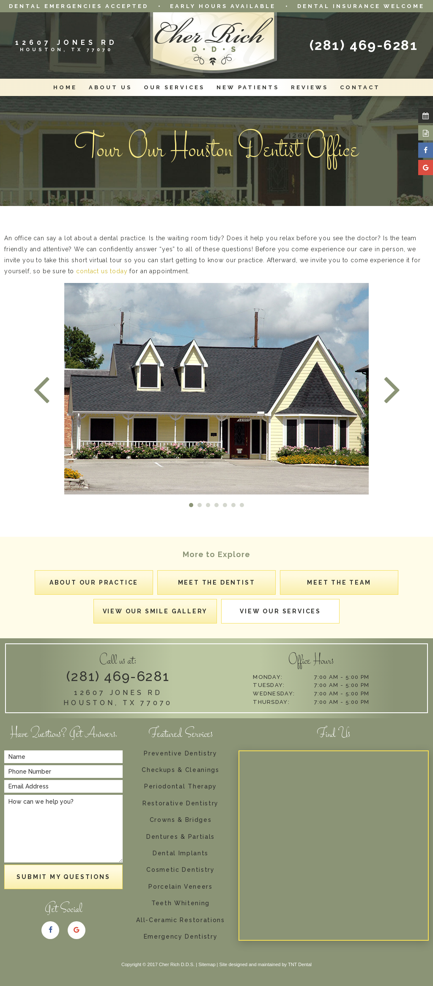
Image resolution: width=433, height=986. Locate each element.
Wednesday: (274, 693)
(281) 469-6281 (364, 45)
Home (65, 87)
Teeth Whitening (180, 903)
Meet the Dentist (216, 582)
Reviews (309, 87)
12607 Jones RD (66, 45)
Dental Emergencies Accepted (78, 6)
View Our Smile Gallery (155, 611)
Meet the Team (339, 582)
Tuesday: (269, 685)
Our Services (174, 87)
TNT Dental (300, 964)
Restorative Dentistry (181, 803)
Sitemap (206, 964)
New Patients (247, 87)
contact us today (101, 271)
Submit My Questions (63, 876)
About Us (110, 87)
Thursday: (271, 702)
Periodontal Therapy (180, 786)
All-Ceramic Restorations (180, 920)
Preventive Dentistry (180, 753)
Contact (360, 87)
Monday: (267, 677)
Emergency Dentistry (181, 937)
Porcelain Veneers (180, 887)
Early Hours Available (223, 6)
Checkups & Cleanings (180, 770)
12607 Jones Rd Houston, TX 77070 (118, 698)
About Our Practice (93, 582)
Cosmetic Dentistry (180, 870)
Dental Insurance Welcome (361, 6)
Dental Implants (180, 853)
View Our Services (280, 611)
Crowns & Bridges (181, 820)
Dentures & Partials (180, 837)
